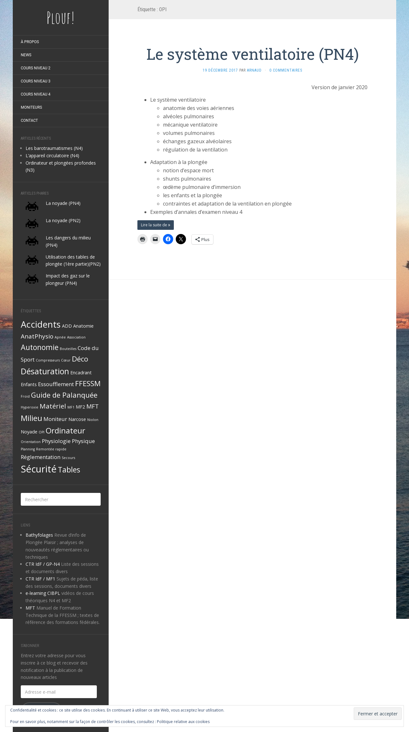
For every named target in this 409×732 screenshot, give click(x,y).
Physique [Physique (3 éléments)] (83, 441)
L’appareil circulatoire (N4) (52, 155)
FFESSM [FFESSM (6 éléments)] (88, 383)
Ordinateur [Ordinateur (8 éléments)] (65, 430)
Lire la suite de (155, 225)
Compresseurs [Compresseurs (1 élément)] (48, 360)
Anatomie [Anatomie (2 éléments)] (83, 326)
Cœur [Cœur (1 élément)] (66, 360)
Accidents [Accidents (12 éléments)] (41, 324)
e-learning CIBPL (43, 593)
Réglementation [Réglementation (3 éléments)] (40, 457)
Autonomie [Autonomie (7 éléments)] (39, 347)
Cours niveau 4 (35, 94)
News (26, 55)
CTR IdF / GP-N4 (43, 564)
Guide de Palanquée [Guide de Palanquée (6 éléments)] (64, 395)
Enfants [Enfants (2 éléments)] (29, 384)
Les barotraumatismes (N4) (54, 148)
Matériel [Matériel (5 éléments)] (53, 405)
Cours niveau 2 (35, 68)
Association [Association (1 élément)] (76, 337)
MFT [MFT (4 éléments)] (92, 406)
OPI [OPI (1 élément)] (41, 432)
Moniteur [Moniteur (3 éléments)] (55, 419)
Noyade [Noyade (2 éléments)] (29, 432)
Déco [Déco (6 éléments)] (80, 358)
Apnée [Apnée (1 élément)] (60, 337)
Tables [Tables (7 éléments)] (69, 469)
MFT (30, 608)
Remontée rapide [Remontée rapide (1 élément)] (51, 449)
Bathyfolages (39, 535)
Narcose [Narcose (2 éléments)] (77, 419)
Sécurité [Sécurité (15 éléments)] (39, 469)
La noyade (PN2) (63, 220)
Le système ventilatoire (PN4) (252, 54)
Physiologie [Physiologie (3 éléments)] (56, 441)
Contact (29, 120)
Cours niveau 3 (35, 81)
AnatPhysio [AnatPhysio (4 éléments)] (37, 336)
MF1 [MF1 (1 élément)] (70, 407)
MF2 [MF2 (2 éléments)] (80, 407)
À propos (30, 42)
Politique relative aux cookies (183, 721)
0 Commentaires (285, 70)
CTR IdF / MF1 (40, 579)
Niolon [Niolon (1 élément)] (92, 419)
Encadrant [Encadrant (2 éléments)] (81, 373)
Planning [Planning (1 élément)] (28, 449)
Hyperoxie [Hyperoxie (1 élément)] (29, 407)
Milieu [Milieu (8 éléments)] (31, 418)
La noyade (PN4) (63, 203)
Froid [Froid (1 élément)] (25, 396)
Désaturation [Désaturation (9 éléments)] (45, 371)
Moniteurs (31, 107)
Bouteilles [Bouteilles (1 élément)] (68, 349)
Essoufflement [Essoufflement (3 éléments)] (56, 384)
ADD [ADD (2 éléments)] (67, 326)
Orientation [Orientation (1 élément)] (31, 442)
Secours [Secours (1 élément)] (68, 458)
